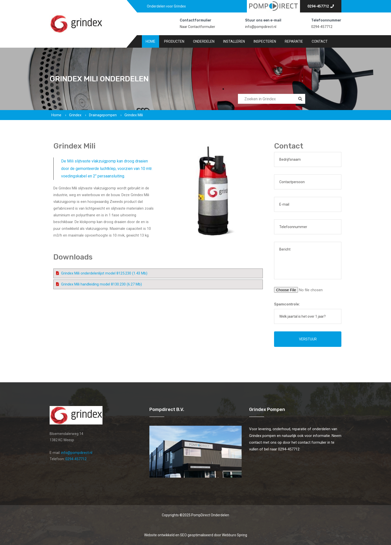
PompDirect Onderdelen (210, 515)
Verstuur (308, 339)
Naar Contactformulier (197, 27)
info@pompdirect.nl (260, 27)
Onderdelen (203, 41)
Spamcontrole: (287, 304)
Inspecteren (265, 41)
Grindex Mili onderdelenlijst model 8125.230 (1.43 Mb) (104, 273)
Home (150, 41)
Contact (320, 41)
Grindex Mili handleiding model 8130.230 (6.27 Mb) (101, 284)
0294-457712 (320, 6)
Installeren (234, 41)
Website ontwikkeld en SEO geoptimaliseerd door (195, 535)
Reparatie (294, 41)
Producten (174, 41)
